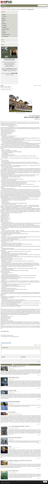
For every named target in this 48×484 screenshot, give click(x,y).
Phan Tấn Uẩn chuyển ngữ (18, 414)
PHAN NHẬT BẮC (11, 379)
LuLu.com (15, 68)
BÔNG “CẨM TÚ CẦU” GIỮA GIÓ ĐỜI (15, 437)
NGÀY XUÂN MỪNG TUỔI (13, 470)
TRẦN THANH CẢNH (11, 448)
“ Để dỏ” (9, 446)
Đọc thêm (38, 388)
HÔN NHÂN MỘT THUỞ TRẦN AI (14, 401)
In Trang (1, 345)
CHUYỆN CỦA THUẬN (12, 390)
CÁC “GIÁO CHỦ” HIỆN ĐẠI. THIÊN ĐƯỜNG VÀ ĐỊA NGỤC (18, 426)
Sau (38, 85)
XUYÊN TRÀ (3, 41)
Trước (36, 85)
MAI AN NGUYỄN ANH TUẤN (5, 89)
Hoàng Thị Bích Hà (11, 368)
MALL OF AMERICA (12, 412)
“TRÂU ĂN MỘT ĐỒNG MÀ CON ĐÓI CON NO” (16, 366)
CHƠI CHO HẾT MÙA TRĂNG (13, 377)
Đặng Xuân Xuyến (11, 392)
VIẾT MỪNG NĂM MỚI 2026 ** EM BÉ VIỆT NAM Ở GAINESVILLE (20, 460)
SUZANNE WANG (11, 414)
